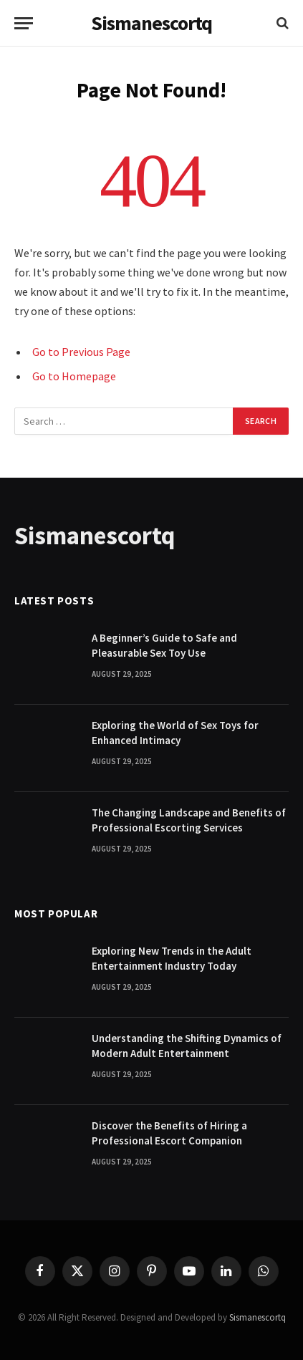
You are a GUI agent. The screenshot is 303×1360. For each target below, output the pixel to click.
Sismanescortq (257, 1317)
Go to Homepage (74, 376)
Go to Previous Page (81, 351)
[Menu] (23, 23)
